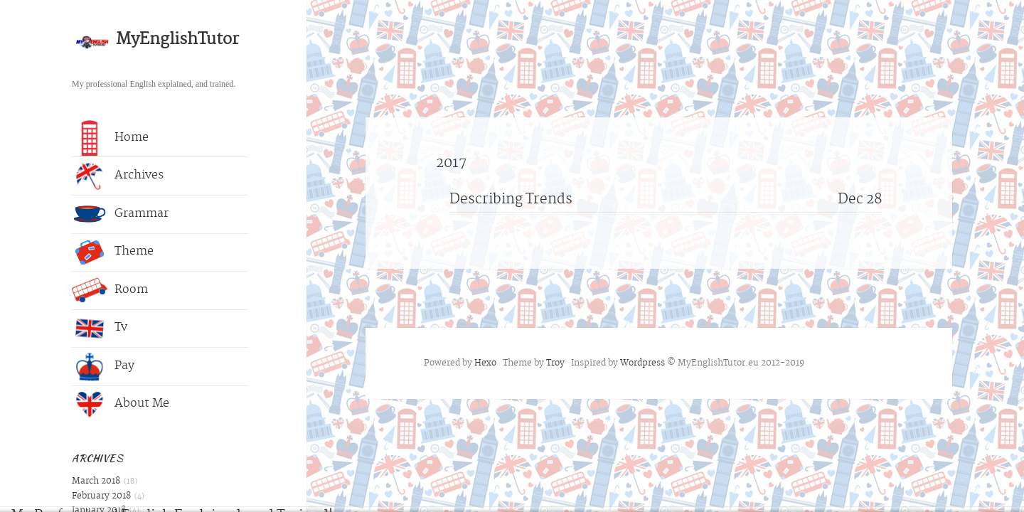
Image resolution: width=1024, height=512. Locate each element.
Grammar (120, 214)
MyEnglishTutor (177, 40)
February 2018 (101, 496)
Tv (99, 328)
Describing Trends (510, 200)
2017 (451, 164)
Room (110, 290)
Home (110, 138)
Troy (555, 363)
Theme (113, 252)
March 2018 (96, 481)
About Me (120, 404)
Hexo (485, 363)
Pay (103, 366)
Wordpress (642, 363)
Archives (118, 176)
